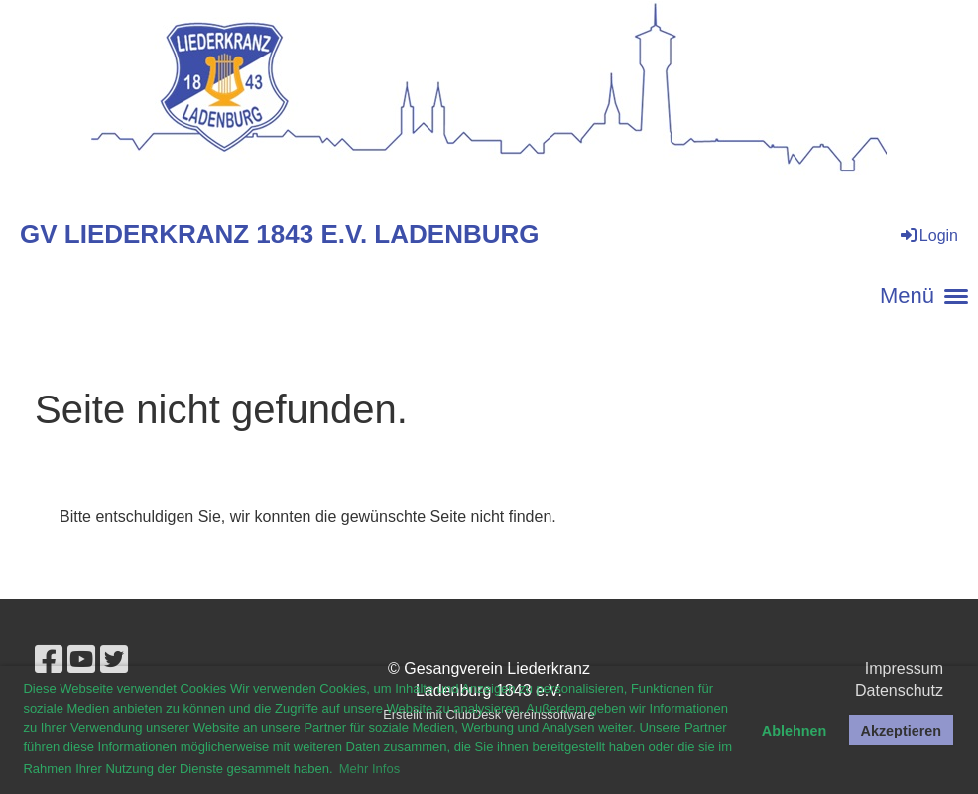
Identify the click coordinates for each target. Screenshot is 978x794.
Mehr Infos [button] (369, 768)
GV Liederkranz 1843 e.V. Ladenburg (279, 234)
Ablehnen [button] (794, 730)
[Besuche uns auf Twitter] (114, 660)
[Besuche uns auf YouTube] (81, 660)
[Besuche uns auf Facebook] (48, 660)
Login (928, 235)
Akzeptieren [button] (901, 730)
